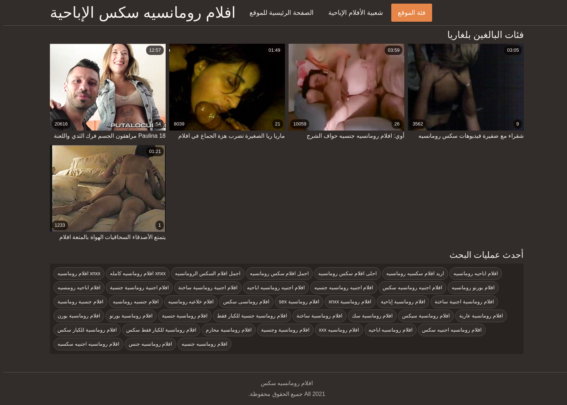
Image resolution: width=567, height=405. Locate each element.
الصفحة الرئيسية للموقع (278, 12)
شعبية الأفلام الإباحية (352, 12)
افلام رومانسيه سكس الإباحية (140, 12)
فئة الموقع (408, 12)
